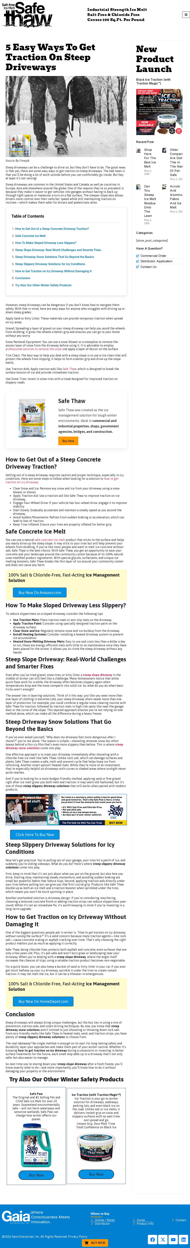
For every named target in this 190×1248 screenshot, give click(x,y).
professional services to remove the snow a (35, 349)
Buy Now (68, 441)
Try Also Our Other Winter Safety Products (43, 285)
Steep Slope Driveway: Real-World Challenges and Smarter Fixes (58, 250)
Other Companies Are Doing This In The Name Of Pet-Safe (178, 162)
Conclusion (22, 278)
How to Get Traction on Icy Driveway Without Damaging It (53, 271)
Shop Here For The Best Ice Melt (150, 158)
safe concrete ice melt (50, 539)
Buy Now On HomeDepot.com (43, 1001)
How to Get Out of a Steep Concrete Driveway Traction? (52, 229)
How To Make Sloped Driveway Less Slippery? (45, 243)
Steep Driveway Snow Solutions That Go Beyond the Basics (54, 257)
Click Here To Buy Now (35, 834)
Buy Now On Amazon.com (40, 592)
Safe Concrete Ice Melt (30, 236)
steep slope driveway (97, 675)
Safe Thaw (69, 369)
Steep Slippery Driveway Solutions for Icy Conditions (50, 264)
